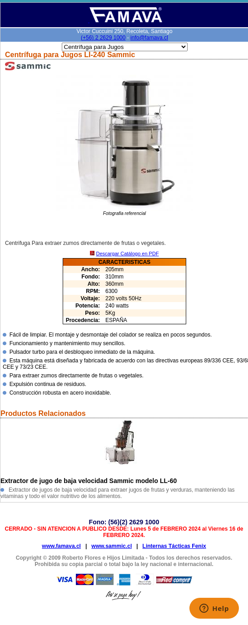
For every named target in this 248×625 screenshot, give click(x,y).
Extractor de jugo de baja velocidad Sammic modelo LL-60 (88, 480)
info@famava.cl (149, 37)
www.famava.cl (61, 546)
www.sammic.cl (111, 546)
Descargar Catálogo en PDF (127, 253)
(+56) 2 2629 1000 (103, 37)
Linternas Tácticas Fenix (174, 546)
